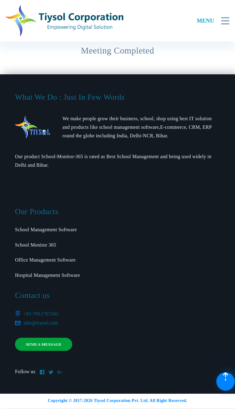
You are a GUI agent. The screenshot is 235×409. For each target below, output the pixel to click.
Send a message (44, 344)
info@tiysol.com (41, 322)
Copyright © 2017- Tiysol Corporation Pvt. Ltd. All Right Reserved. (117, 400)
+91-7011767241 (41, 313)
